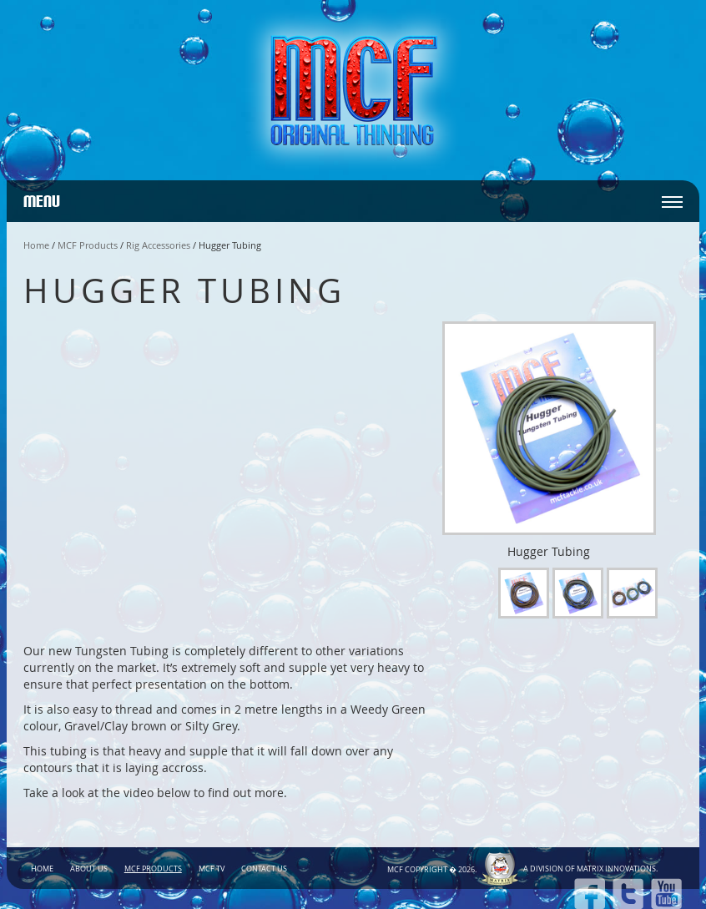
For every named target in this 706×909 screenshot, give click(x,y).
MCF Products (88, 245)
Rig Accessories (158, 245)
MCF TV (211, 869)
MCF (395, 870)
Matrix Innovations (616, 869)
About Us (89, 869)
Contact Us (264, 869)
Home (36, 245)
